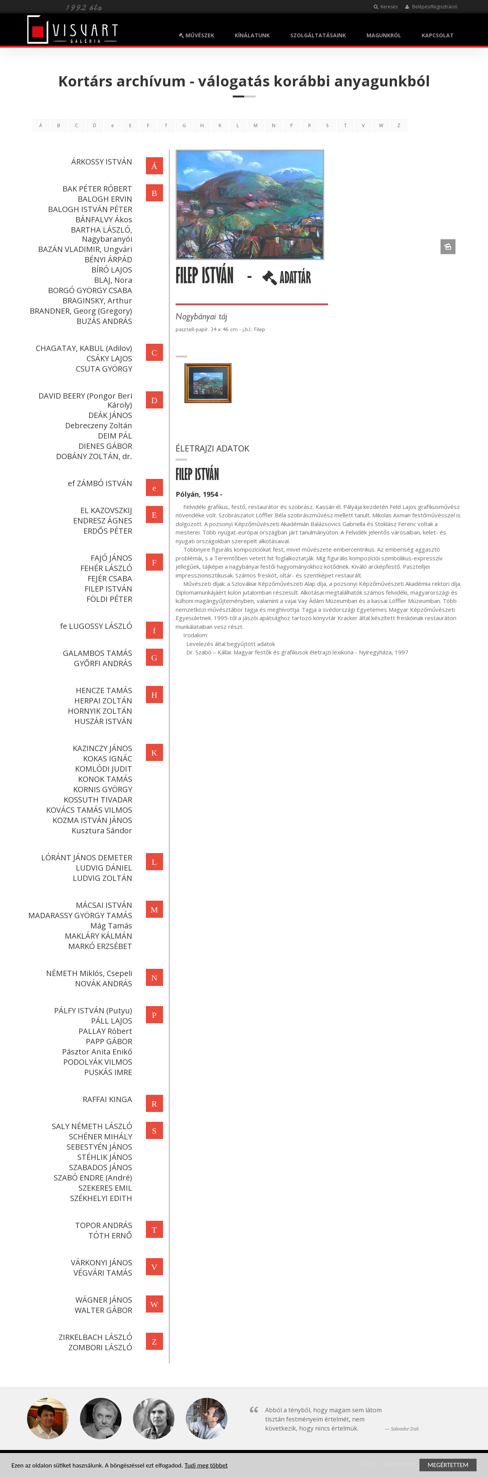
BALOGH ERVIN (104, 199)
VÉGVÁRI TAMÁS (101, 1273)
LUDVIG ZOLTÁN (101, 878)
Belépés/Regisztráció (431, 6)
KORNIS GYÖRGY (101, 789)
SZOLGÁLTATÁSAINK (318, 35)
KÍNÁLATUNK (252, 35)
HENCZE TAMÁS (103, 690)
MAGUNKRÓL (383, 35)
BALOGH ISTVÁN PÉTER (89, 209)
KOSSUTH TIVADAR (96, 799)
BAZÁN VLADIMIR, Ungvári (84, 249)
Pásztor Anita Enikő (96, 1051)
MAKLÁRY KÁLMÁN (97, 936)
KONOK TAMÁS (104, 779)
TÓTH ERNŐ (109, 1235)
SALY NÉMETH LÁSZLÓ (91, 1126)
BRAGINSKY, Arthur (96, 300)
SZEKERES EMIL (104, 1188)
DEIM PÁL (114, 436)
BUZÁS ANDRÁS (103, 321)
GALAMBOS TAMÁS (96, 653)
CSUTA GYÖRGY (103, 369)
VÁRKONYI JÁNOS (100, 1262)
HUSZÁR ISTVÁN (102, 721)
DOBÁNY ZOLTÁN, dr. (93, 456)
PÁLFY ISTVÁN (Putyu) (92, 1010)
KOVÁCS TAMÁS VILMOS (88, 810)
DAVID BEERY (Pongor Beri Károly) (84, 400)
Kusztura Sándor (100, 830)
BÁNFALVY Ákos (102, 219)
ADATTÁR (287, 280)
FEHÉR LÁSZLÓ (105, 568)
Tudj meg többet (205, 1466)
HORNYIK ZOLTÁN (99, 711)
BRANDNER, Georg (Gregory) (80, 311)
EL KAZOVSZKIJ (105, 510)
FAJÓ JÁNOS (110, 558)
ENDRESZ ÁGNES (101, 520)
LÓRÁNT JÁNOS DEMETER (85, 857)
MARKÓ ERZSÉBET (99, 946)
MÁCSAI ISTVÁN (103, 905)
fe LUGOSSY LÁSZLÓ (95, 626)
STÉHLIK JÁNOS (103, 1157)
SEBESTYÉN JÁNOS (98, 1147)
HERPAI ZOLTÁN (102, 700)
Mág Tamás (110, 925)
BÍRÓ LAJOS (110, 270)
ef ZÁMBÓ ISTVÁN (99, 483)
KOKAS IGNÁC (106, 758)
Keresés (386, 6)
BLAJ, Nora (112, 280)
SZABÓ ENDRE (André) (92, 1177)
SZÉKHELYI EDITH (100, 1198)
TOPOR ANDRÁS (102, 1225)
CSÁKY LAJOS (108, 358)
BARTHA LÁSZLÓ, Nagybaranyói (100, 234)
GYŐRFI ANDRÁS (102, 663)
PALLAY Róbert (104, 1031)
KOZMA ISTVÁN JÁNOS (91, 820)
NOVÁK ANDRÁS (102, 983)
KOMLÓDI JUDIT (102, 769)
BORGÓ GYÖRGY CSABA (89, 290)
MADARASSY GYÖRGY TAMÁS (79, 915)
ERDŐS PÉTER (106, 531)
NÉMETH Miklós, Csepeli (88, 973)
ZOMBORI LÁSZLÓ (99, 1347)
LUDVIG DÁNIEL (103, 868)
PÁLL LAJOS (110, 1021)
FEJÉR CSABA (108, 578)
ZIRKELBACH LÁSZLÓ (94, 1337)
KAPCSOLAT (438, 35)
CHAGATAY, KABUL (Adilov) (83, 348)
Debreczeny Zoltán (97, 425)
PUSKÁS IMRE (107, 1072)
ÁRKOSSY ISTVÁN (100, 161)
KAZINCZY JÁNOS (101, 748)
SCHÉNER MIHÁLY (99, 1136)
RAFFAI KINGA (106, 1099)
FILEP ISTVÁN (107, 589)
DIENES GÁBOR (104, 446)
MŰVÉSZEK (196, 35)
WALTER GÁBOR (102, 1310)
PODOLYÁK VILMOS (96, 1062)
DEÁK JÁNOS (109, 415)
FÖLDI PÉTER (108, 599)
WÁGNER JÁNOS (102, 1300)
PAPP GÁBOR (108, 1041)
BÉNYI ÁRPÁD (107, 259)
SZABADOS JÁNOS (99, 1167)
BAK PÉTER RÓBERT (96, 188)
